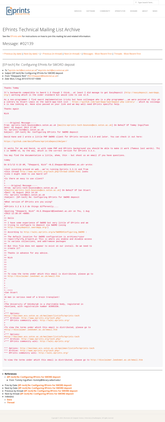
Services (77, 11)
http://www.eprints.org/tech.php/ (41, 318)
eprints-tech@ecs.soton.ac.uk (23, 70)
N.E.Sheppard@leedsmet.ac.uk (42, 76)
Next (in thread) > (72, 53)
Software (90, 11)
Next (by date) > (31, 53)
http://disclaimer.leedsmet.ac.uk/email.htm (34, 276)
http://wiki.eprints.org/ (54, 320)
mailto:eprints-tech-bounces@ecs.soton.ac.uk (85, 125)
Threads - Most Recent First (127, 53)
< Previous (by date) (12, 53)
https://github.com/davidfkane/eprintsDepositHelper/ (35, 141)
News (155, 11)
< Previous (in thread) (51, 53)
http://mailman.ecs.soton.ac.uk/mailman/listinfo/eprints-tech (42, 316)
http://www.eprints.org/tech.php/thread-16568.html (50, 172)
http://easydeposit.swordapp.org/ (27, 227)
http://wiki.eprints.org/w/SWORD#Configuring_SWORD (54, 232)
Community (105, 11)
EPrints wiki (16, 36)
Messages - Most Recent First (97, 53)
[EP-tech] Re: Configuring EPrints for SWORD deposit (34, 377)
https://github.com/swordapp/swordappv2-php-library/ (103, 102)
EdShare (133, 11)
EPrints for (120, 11)
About (145, 11)
